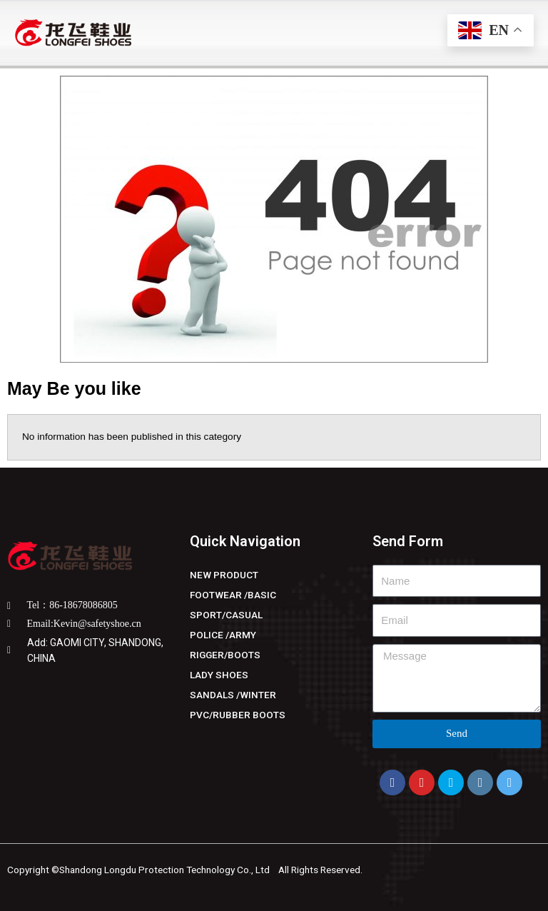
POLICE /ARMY (223, 634)
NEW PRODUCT (224, 574)
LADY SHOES (219, 674)
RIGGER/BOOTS (225, 654)
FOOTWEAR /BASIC (233, 594)
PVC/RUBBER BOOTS (237, 714)
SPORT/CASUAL (226, 614)
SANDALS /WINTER (233, 694)
